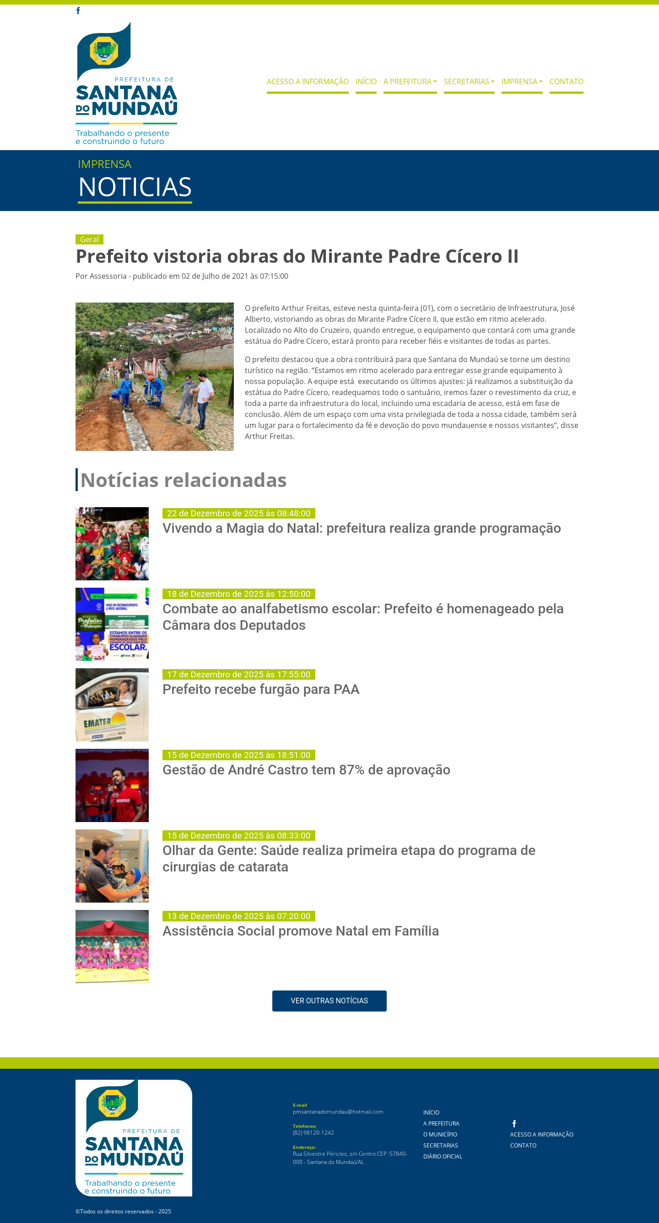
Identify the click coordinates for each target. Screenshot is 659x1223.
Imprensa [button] (519, 81)
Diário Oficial (442, 1156)
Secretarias (440, 1145)
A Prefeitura (441, 1123)
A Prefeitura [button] (408, 81)
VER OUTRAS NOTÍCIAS (329, 1000)
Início (366, 81)
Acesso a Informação (308, 81)
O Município (440, 1134)
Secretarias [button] (466, 81)
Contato (566, 81)
